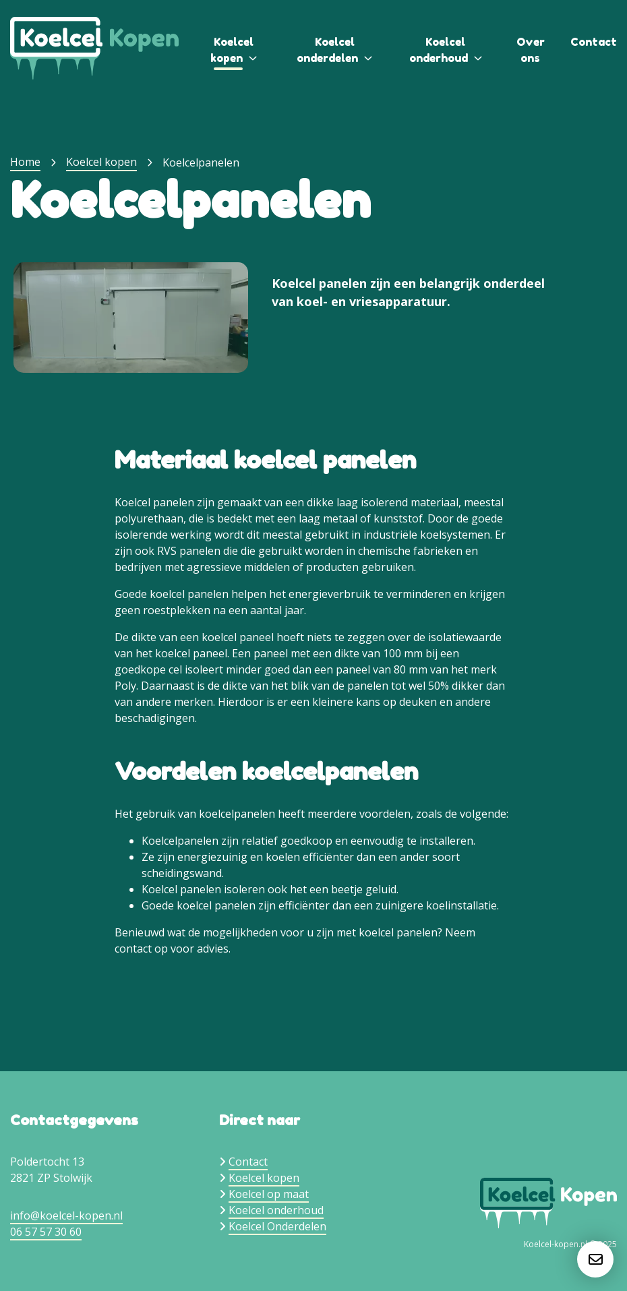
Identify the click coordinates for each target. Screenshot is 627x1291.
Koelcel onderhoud (276, 1210)
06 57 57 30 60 (46, 1231)
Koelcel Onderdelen (277, 1226)
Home (25, 161)
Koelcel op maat (269, 1194)
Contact (593, 42)
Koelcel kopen (101, 161)
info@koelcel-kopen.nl (66, 1215)
